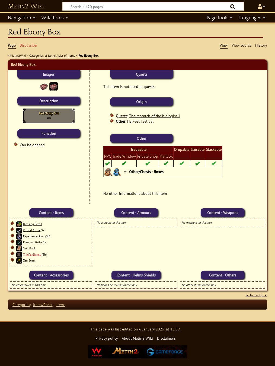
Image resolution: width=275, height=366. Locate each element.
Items (60, 304)
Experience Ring (33, 236)
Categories (21, 304)
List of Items (66, 55)
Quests (121, 115)
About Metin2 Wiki (137, 338)
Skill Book (29, 248)
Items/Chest (43, 304)
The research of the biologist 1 (154, 115)
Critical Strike (31, 230)
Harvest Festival (140, 121)
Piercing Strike (32, 242)
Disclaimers (166, 338)
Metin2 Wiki (26, 6)
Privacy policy (106, 338)
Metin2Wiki (18, 55)
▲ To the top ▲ (256, 295)
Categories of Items (42, 55)
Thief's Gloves (32, 254)
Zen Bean (29, 260)
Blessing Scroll (32, 224)
